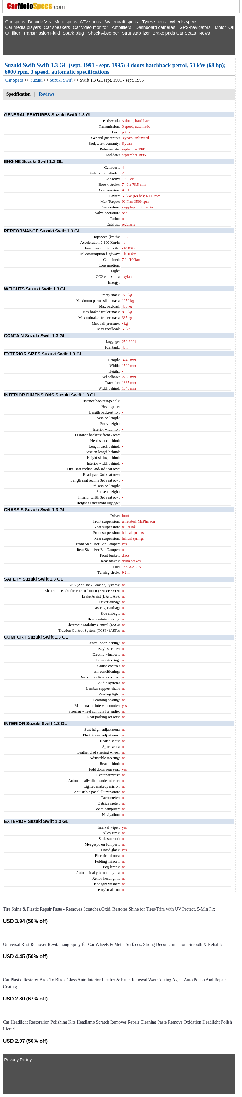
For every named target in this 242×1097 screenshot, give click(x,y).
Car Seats (186, 33)
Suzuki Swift (61, 80)
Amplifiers (121, 27)
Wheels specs (183, 21)
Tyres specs (154, 21)
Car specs (15, 21)
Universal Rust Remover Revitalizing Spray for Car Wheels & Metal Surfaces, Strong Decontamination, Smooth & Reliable (113, 944)
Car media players (23, 27)
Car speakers (57, 27)
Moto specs (66, 21)
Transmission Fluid (41, 33)
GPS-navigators (194, 27)
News (204, 33)
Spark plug (73, 33)
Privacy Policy (18, 1059)
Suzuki (36, 80)
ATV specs (90, 21)
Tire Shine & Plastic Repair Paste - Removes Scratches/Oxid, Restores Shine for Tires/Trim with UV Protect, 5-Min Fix (109, 909)
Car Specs (14, 80)
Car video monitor (90, 27)
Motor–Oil (224, 27)
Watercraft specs (121, 21)
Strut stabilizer (136, 33)
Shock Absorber (103, 33)
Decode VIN (40, 21)
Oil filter (12, 33)
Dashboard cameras (155, 27)
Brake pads (164, 33)
